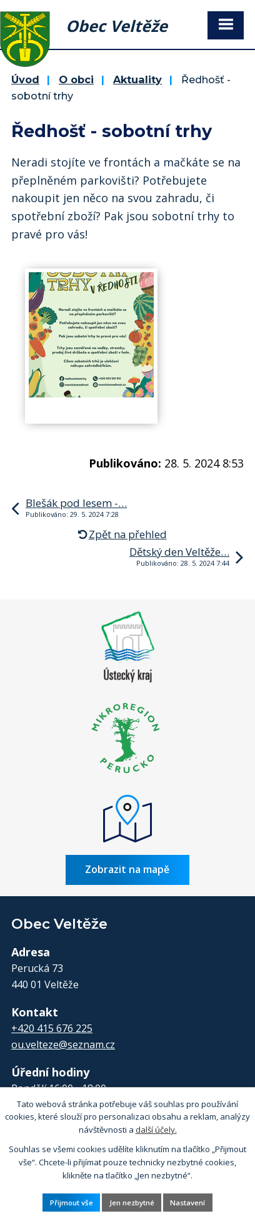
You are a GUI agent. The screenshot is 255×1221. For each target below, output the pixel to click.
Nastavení (187, 1202)
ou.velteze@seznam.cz (63, 1044)
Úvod (25, 79)
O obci (76, 79)
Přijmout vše (71, 1202)
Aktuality (137, 79)
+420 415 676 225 (51, 1028)
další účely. (156, 1129)
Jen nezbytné (131, 1202)
